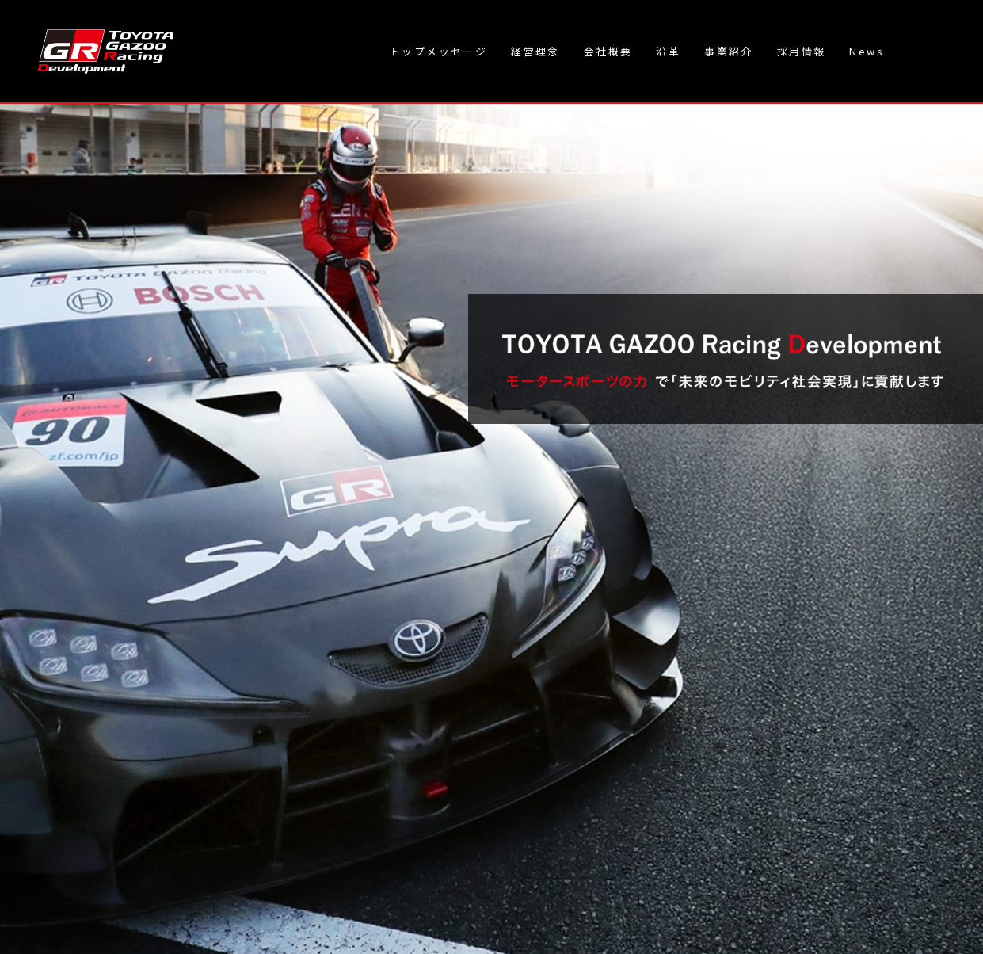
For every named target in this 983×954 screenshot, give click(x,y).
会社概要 (608, 51)
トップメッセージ (438, 51)
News (866, 51)
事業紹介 (728, 51)
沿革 (668, 51)
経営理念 (535, 51)
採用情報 (801, 51)
